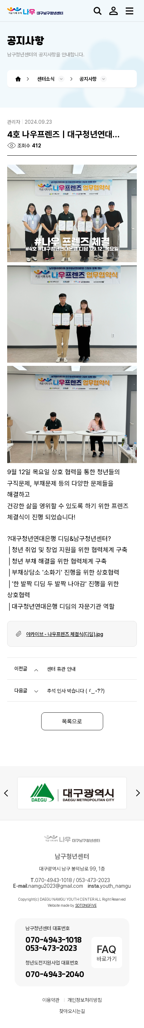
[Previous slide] (6, 793)
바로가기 (107, 952)
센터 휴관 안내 (61, 669)
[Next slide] (138, 793)
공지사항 (88, 79)
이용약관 (50, 1000)
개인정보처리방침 (84, 1000)
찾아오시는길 (72, 1011)
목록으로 (72, 721)
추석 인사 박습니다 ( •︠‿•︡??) (76, 691)
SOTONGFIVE (86, 905)
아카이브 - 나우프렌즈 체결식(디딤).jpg (64, 634)
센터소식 (45, 79)
